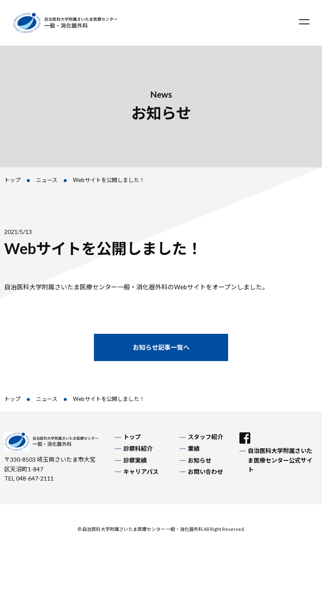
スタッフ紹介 (205, 436)
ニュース (46, 180)
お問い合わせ (205, 471)
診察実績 (135, 460)
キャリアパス (140, 471)
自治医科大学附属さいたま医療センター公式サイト (280, 460)
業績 (194, 448)
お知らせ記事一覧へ (161, 347)
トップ (12, 180)
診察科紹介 (138, 448)
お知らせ (199, 460)
